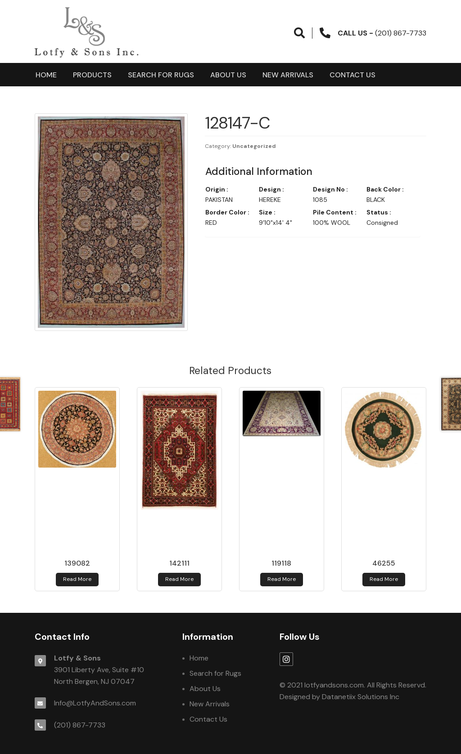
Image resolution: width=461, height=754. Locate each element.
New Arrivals (287, 75)
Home (46, 75)
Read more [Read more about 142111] (179, 579)
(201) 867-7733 (79, 725)
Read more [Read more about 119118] (281, 579)
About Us (228, 75)
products (92, 75)
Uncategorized (254, 146)
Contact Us (352, 75)
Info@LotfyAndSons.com (95, 703)
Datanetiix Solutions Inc (360, 696)
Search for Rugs (161, 75)
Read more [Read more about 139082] (77, 579)
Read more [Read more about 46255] (384, 579)
